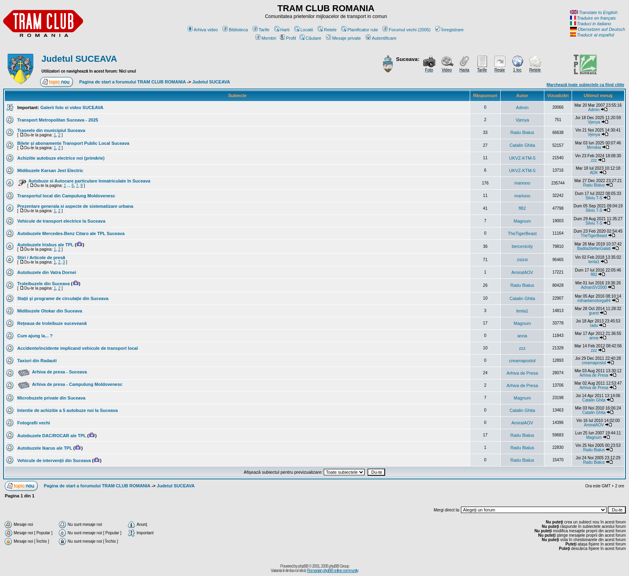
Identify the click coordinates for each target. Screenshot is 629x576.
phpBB (303, 566)
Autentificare (381, 38)
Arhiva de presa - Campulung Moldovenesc (77, 384)
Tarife (261, 29)
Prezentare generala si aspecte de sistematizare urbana (75, 206)
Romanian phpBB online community (332, 570)
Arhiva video (203, 29)
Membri (266, 38)
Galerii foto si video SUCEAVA (71, 107)
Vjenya (522, 120)
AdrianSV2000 (594, 287)
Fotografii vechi (33, 422)
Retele (327, 29)
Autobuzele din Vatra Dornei (46, 272)
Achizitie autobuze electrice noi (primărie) (61, 158)
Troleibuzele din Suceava (43, 283)
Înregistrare (449, 29)
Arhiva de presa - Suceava (59, 371)
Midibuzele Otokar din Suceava (49, 310)
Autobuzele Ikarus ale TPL (44, 448)
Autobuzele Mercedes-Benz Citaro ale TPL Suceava (71, 233)
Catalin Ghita (522, 145)
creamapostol (522, 360)
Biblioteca (235, 29)
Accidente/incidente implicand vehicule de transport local (77, 348)
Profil (288, 38)
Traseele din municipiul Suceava (51, 130)
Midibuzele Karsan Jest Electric (50, 170)
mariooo (522, 183)
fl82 (522, 208)
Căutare (310, 38)
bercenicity (522, 246)
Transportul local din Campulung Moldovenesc (66, 195)
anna (522, 335)
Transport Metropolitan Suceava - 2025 (57, 120)
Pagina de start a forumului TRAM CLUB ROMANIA (132, 81)
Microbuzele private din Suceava (51, 397)
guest (594, 313)
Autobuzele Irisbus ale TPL (45, 244)
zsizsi (522, 259)
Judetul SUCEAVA (79, 59)
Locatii (303, 29)
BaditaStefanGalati (594, 248)
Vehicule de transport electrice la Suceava (61, 221)
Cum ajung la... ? (35, 335)
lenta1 (593, 262)
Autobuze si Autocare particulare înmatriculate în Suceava (89, 180)
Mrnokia (594, 147)
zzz (594, 160)
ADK (594, 172)
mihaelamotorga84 (594, 300)
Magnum (522, 221)
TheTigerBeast (522, 233)
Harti (282, 29)
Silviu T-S (593, 198)
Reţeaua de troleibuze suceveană (52, 323)
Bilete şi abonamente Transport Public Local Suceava (73, 143)
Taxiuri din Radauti (37, 360)
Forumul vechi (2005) (406, 29)
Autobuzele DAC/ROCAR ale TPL (51, 435)
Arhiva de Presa (522, 373)
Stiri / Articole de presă (41, 257)
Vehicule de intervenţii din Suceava (54, 460)
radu (594, 325)
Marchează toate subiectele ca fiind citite (585, 85)
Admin (522, 107)
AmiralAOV (522, 272)
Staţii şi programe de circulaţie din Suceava (62, 298)
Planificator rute (359, 29)
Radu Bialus (522, 132)
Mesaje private (343, 38)
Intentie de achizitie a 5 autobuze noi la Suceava (67, 410)
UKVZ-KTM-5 (522, 158)
